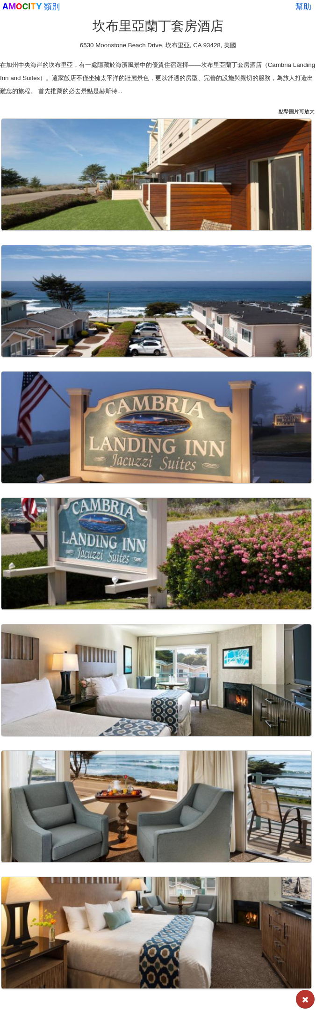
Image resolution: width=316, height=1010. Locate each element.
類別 (52, 6)
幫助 (303, 6)
